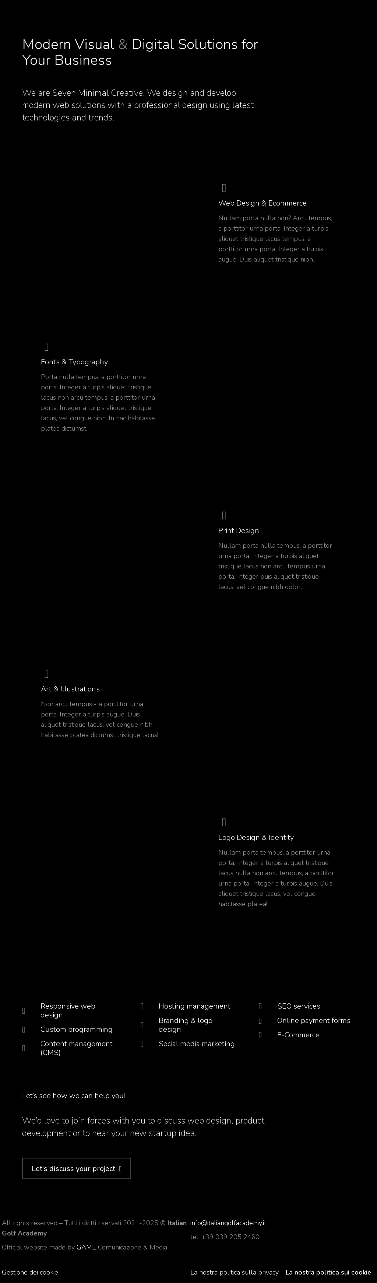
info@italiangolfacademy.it (228, 1223)
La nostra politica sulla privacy (234, 1272)
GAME (87, 1247)
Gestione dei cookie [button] (30, 1272)
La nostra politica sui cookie (328, 1272)
